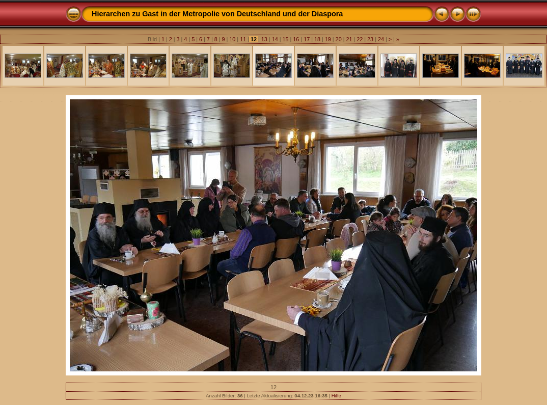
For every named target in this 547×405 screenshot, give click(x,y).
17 (306, 39)
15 (285, 39)
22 (359, 39)
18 (317, 39)
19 (328, 39)
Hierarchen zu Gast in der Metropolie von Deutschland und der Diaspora (217, 14)
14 (275, 39)
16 (295, 39)
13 (264, 39)
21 (348, 39)
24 (381, 39)
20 (338, 39)
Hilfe (336, 395)
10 (232, 39)
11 (243, 39)
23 (370, 39)
